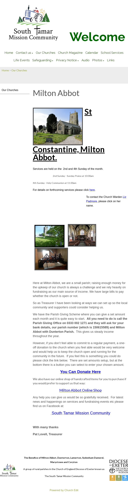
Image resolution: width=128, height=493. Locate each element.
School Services (112, 52)
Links (110, 60)
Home (8, 52)
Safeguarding (41, 60)
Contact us (23, 52)
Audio (86, 60)
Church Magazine (70, 52)
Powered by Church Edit (64, 490)
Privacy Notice (66, 60)
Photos (97, 60)
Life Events (22, 60)
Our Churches (45, 52)
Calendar (91, 52)
